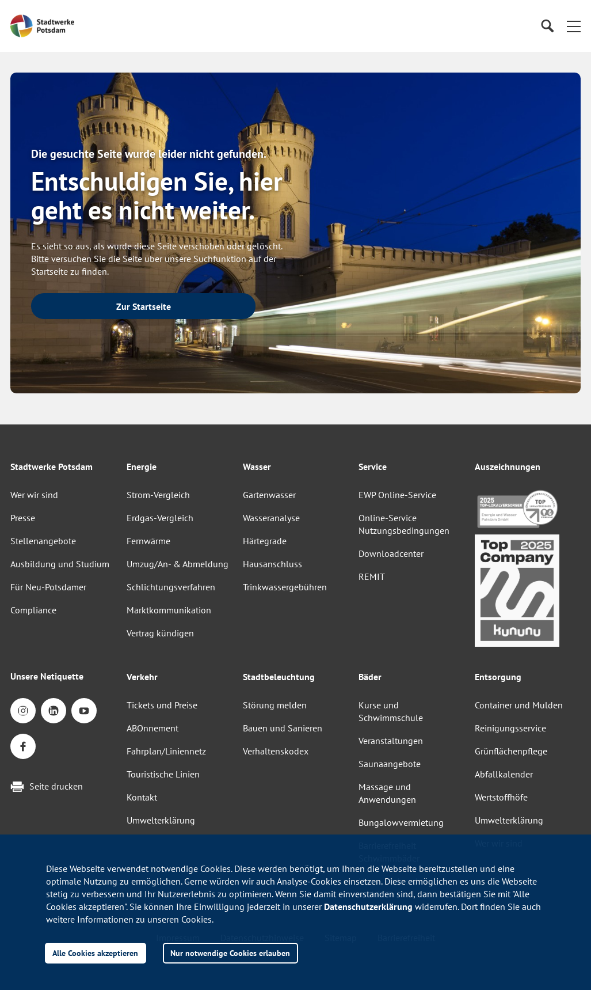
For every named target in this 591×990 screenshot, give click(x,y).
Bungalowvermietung (401, 822)
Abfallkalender (504, 774)
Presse (22, 518)
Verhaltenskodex (275, 751)
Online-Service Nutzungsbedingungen (404, 524)
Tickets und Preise (162, 705)
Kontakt (142, 797)
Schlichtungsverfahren (171, 587)
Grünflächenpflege (511, 751)
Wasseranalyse (271, 518)
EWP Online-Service (397, 494)
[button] (573, 26)
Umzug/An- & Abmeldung (177, 564)
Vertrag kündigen (160, 633)
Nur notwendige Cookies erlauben (230, 952)
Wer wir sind (34, 494)
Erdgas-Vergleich (160, 518)
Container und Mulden (519, 705)
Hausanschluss (272, 564)
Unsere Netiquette (46, 676)
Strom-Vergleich (158, 494)
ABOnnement (152, 728)
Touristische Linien (163, 774)
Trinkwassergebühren (285, 587)
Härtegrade (265, 541)
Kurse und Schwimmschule (391, 711)
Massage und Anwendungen (387, 793)
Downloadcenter (391, 553)
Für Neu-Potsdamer (48, 587)
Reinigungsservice (510, 728)
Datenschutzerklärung (368, 906)
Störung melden (275, 705)
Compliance (33, 610)
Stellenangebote (43, 541)
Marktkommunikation (169, 610)
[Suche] (547, 26)
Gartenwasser (269, 494)
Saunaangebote (390, 763)
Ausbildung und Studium (59, 564)
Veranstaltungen (391, 740)
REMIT (372, 576)
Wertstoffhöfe (501, 797)
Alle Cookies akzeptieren (95, 952)
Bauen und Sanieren (282, 728)
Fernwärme (148, 541)
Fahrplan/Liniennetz (166, 751)
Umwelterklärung (161, 820)
